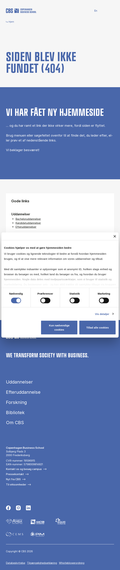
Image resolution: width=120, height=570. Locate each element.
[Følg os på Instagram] (18, 508)
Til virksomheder (16, 484)
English (93, 11)
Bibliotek (15, 412)
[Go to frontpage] (21, 10)
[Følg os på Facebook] (8, 508)
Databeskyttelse (15, 562)
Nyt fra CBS (13, 479)
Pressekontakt (15, 474)
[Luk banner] (115, 236)
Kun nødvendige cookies (59, 327)
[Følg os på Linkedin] (28, 508)
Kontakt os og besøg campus (24, 469)
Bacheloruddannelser (28, 219)
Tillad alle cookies (97, 327)
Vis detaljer (102, 313)
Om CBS (15, 422)
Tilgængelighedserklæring (42, 562)
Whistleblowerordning (71, 562)
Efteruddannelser (25, 226)
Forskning (16, 402)
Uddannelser (19, 382)
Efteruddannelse (23, 392)
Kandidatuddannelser (28, 223)
